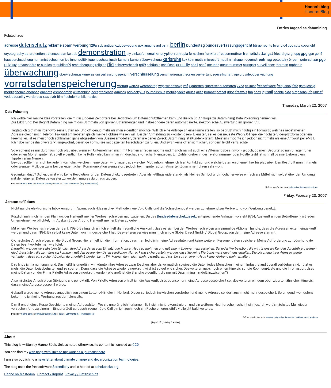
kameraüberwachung (146, 60)
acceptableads (102, 92)
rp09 (142, 65)
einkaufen (139, 54)
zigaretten (196, 86)
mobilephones (15, 92)
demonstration (102, 52)
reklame (55, 45)
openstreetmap (258, 59)
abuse (190, 92)
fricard (279, 54)
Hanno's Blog (317, 11)
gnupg (295, 54)
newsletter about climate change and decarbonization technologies (88, 359)
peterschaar (309, 60)
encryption (165, 53)
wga (161, 86)
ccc (290, 45)
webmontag (148, 86)
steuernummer (231, 65)
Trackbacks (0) (91, 184)
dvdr (53, 97)
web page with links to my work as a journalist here (67, 352)
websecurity (14, 96)
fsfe (295, 86)
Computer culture (43, 184)
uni (97, 74)
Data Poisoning (16, 112)
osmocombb (62, 92)
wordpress (34, 97)
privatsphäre (27, 65)
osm (296, 60)
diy (128, 54)
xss (46, 96)
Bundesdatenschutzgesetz (177, 216)
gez (287, 54)
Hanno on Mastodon (19, 374)
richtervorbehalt (126, 65)
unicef (318, 92)
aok (140, 45)
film (60, 97)
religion (100, 65)
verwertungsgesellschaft (214, 74)
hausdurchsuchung (18, 60)
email (151, 54)
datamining (294, 187)
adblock (120, 92)
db (75, 54)
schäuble (153, 65)
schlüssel (168, 65)
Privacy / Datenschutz (81, 374)
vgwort (238, 74)
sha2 (202, 65)
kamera (123, 60)
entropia (182, 54)
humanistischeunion (49, 60)
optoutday (280, 60)
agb (100, 45)
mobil (224, 60)
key (184, 60)
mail (269, 92)
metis (199, 60)
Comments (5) (76, 184)
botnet (221, 92)
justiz (113, 60)
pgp (322, 59)
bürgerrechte (262, 45)
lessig (311, 86)
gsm (302, 86)
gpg (304, 53)
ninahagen (236, 60)
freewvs (241, 92)
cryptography (14, 54)
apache (149, 45)
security (183, 64)
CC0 (135, 345)
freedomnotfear (230, 54)
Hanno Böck (27, 184)
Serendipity (60, 367)
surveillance (266, 65)
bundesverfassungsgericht (229, 45)
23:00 (65, 184)
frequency (284, 86)
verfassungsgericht (115, 74)
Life (54, 314)
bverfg (277, 45)
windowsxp (173, 86)
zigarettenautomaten (220, 86)
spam (67, 45)
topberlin (295, 65)
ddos (230, 92)
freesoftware (266, 86)
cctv (297, 45)
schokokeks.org (106, 367)
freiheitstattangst (258, 53)
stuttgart (249, 65)
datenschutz (33, 45)
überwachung (31, 72)
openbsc (32, 92)
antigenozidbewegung (120, 45)
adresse (11, 45)
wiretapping (82, 92)
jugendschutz (98, 60)
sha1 (194, 65)
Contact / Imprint (50, 374)
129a (93, 45)
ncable (279, 92)
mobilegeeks (175, 92)
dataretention (35, 54)
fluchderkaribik (75, 97)
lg (263, 92)
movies (92, 97)
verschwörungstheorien (177, 74)
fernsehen (196, 54)
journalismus (156, 92)
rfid (110, 64)
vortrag (122, 86)
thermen (282, 65)
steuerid (213, 65)
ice (67, 60)
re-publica (44, 65)
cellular (250, 86)
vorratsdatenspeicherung (60, 84)
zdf (185, 86)
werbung (80, 45)
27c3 (240, 86)
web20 (134, 86)
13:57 (61, 314)
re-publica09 (62, 65)
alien (199, 92)
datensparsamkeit (59, 54)
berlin (177, 44)
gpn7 (319, 54)
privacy (10, 64)
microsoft (211, 60)
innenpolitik (78, 60)
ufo (310, 92)
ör (290, 60)
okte (288, 92)
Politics (55, 184)
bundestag (195, 45)
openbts (46, 92)
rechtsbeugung (83, 65)
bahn (165, 45)
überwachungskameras (76, 74)
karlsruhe (172, 59)
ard (158, 45)
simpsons (299, 92)
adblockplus (136, 92)
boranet (210, 92)
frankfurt (211, 54)
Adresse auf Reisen (20, 202)
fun (250, 92)
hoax (257, 92)
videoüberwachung (259, 74)
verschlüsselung (144, 74)
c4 (285, 45)
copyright (308, 45)
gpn (311, 54)
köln (191, 60)
